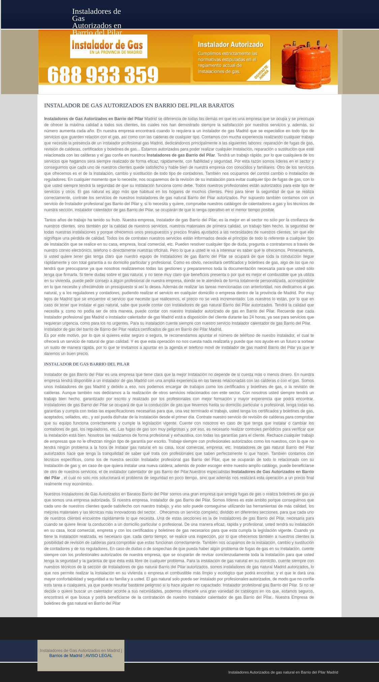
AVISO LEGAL (98, 655)
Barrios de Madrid (65, 655)
